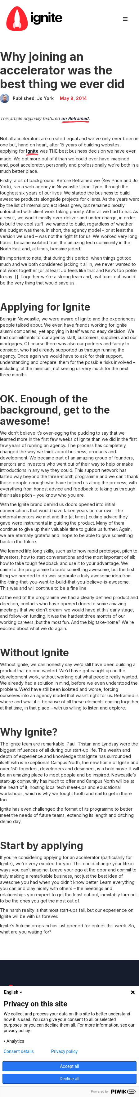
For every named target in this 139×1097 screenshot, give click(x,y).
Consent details (19, 1051)
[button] (125, 19)
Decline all (69, 1078)
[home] (34, 19)
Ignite (32, 151)
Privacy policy (64, 1051)
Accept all (69, 1066)
